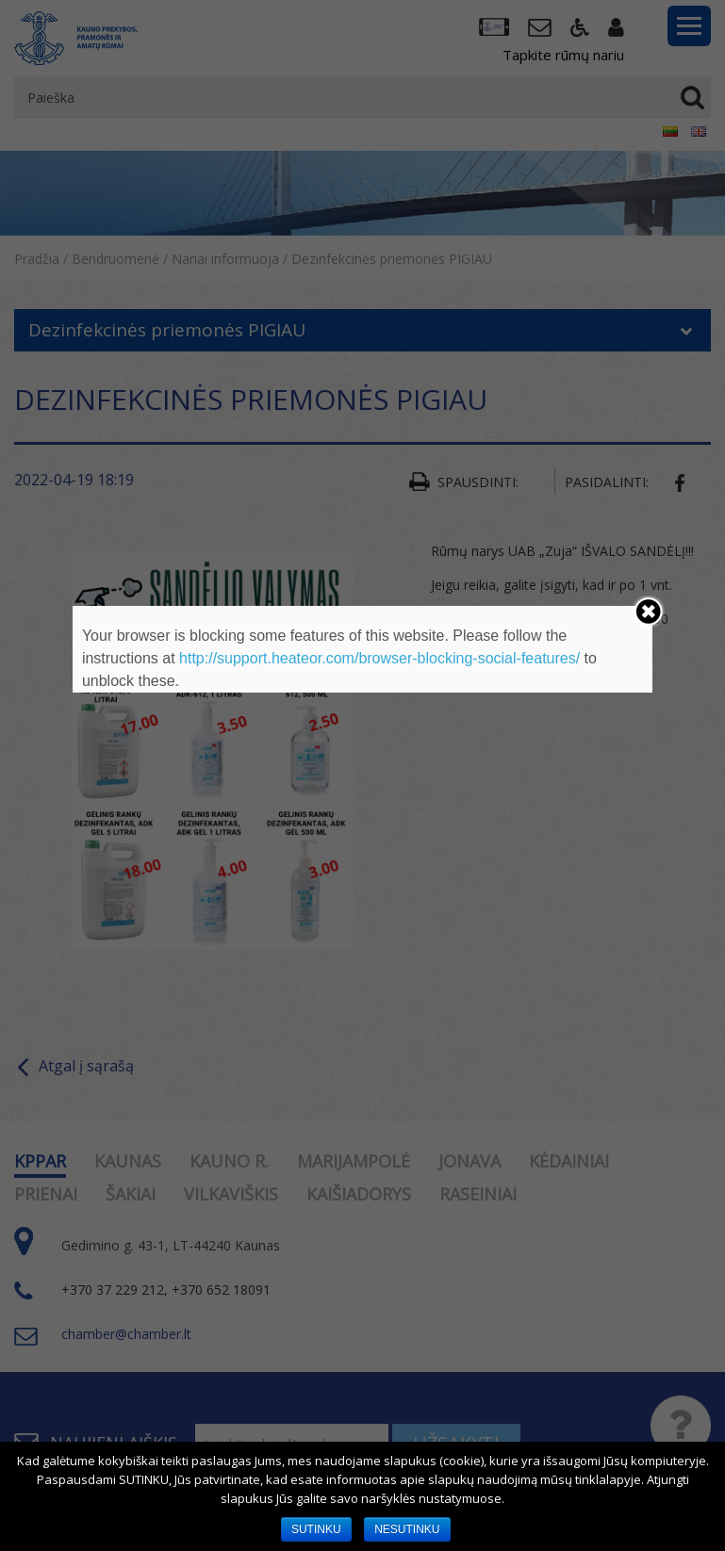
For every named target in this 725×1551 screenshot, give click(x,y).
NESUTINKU (406, 1529)
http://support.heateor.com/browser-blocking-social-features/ (379, 658)
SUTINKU (316, 1529)
